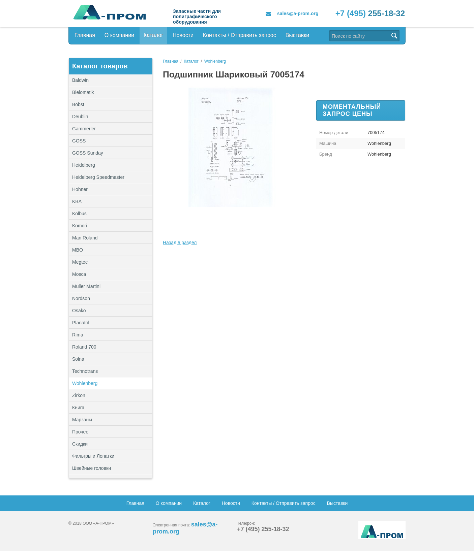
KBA (77, 201)
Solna (78, 359)
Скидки (80, 444)
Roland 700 (84, 347)
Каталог (153, 35)
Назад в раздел (180, 242)
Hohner (80, 189)
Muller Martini (86, 286)
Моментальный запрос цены (352, 110)
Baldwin (80, 80)
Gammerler (84, 128)
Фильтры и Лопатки (110, 456)
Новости (183, 35)
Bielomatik (83, 92)
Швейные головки (91, 468)
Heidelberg (83, 165)
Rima (77, 334)
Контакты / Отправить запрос (239, 35)
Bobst (78, 104)
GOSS (79, 140)
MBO (77, 250)
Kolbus (79, 213)
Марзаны (82, 419)
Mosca (79, 274)
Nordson (81, 298)
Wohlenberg (84, 383)
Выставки (297, 35)
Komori (79, 225)
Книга (78, 407)
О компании (119, 35)
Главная (85, 35)
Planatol (80, 322)
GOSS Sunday (87, 153)
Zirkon (78, 395)
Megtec (80, 262)
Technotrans (85, 371)
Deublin (80, 116)
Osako (79, 310)
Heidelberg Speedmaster (98, 177)
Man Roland (85, 237)
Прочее (110, 431)
